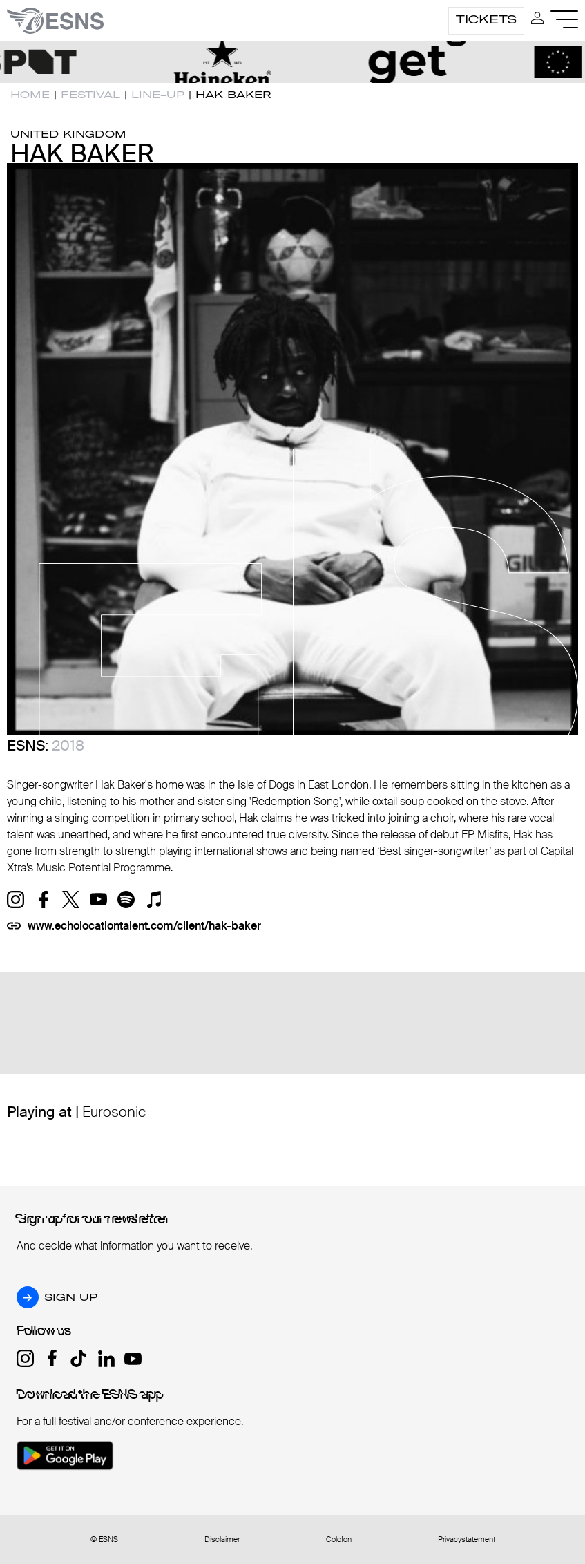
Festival (90, 94)
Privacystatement (466, 1539)
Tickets (486, 19)
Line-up (157, 94)
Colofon (339, 1539)
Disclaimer (222, 1539)
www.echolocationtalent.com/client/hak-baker (144, 925)
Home (30, 94)
